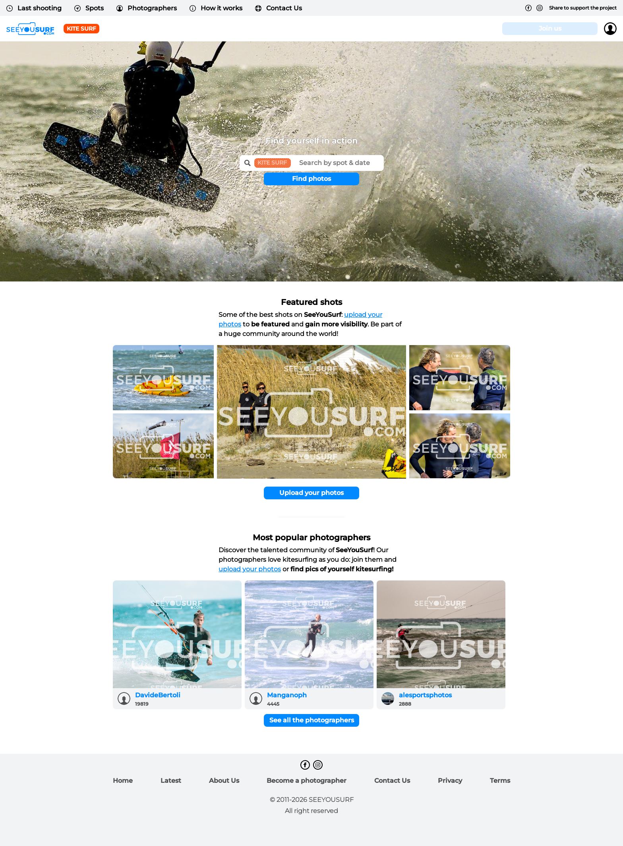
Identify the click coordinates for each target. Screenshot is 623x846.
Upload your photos (311, 493)
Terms (500, 780)
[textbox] (337, 160)
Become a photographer (306, 780)
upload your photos (250, 569)
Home (123, 780)
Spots (89, 8)
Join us (550, 28)
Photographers (146, 8)
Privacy (450, 780)
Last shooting (34, 8)
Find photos (311, 178)
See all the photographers (311, 720)
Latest (171, 780)
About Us (224, 780)
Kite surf (81, 28)
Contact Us (278, 8)
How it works (216, 8)
